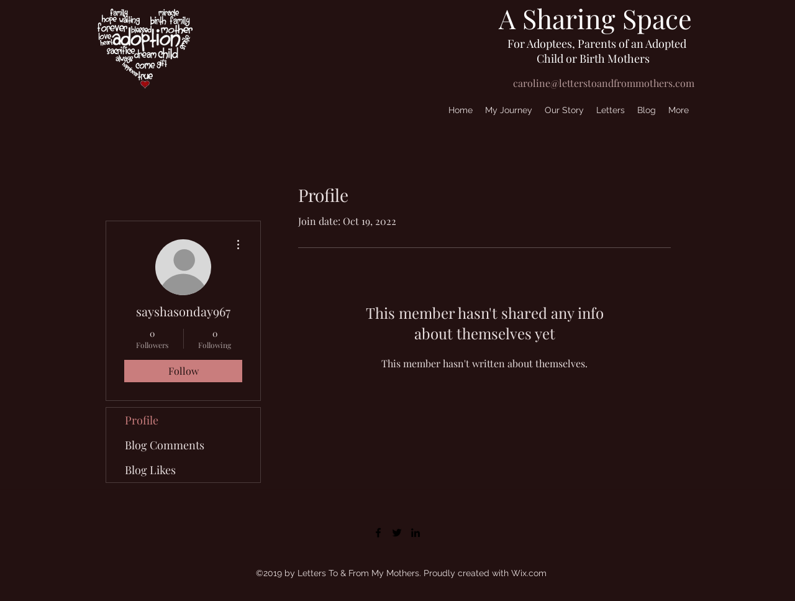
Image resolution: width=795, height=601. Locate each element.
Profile (141, 420)
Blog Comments (164, 445)
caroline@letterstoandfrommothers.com (603, 82)
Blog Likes (150, 469)
